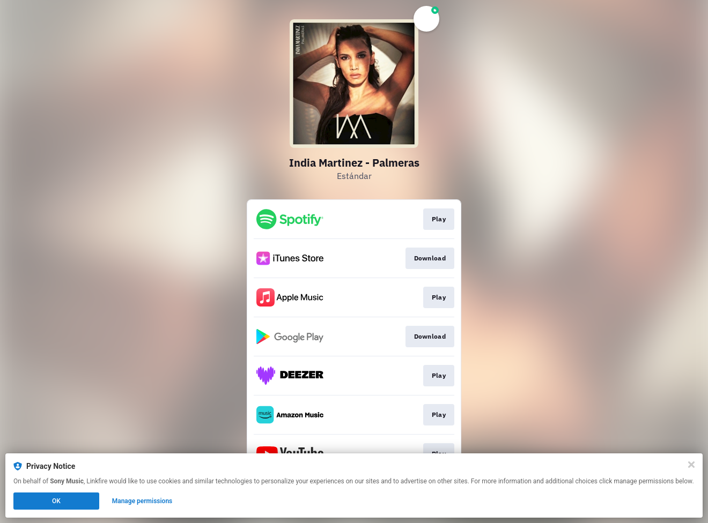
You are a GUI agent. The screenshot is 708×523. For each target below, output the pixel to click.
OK (56, 501)
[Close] (691, 464)
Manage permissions (142, 501)
